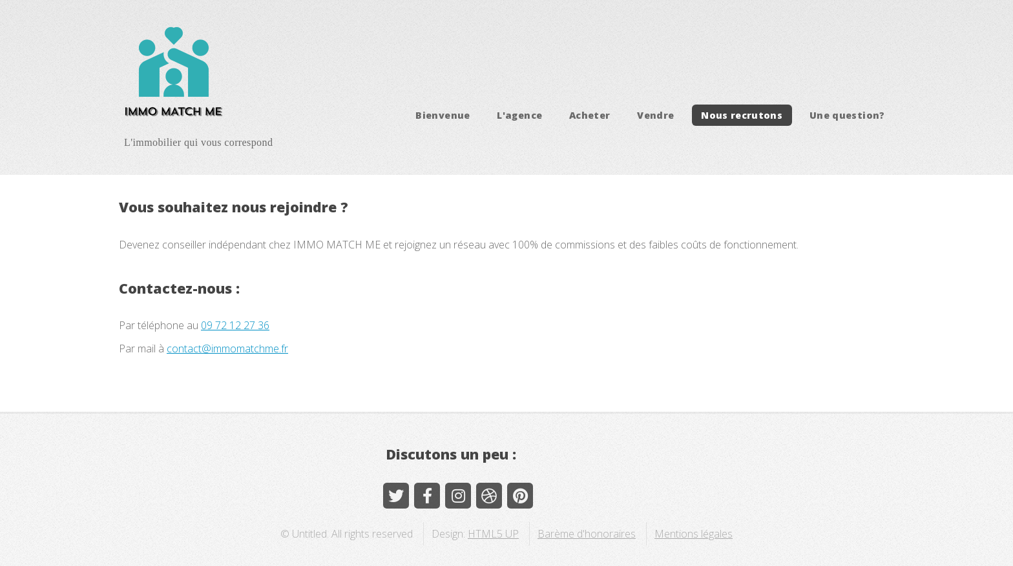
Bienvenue (442, 115)
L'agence (519, 115)
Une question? (847, 115)
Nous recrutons (741, 115)
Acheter (590, 115)
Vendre (655, 115)
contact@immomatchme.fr (227, 348)
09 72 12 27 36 (235, 325)
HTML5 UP (493, 534)
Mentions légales (693, 534)
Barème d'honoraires (587, 534)
